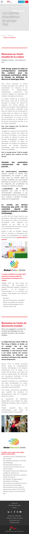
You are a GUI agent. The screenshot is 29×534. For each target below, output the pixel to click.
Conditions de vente (14, 520)
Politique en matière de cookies (14, 518)
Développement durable (14, 505)
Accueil (4, 35)
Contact (14, 507)
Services (10, 35)
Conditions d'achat (14, 522)
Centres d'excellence (9, 37)
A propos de (14, 503)
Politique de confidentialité (14, 516)
